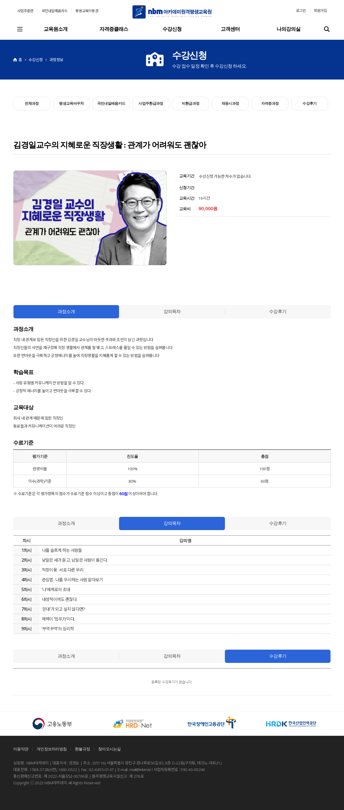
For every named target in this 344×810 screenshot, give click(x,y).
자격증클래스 (113, 29)
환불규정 (82, 749)
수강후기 (309, 103)
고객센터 (230, 29)
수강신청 (172, 29)
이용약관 (20, 749)
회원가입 (320, 10)
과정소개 (66, 311)
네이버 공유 (18, 275)
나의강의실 (288, 29)
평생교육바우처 (71, 103)
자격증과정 (270, 103)
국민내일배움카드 (54, 10)
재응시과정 (230, 103)
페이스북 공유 (40, 275)
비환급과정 (191, 103)
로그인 (301, 10)
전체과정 (32, 103)
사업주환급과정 (150, 103)
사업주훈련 (25, 10)
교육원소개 (55, 29)
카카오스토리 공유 (29, 275)
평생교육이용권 (86, 10)
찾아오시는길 (109, 749)
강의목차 (172, 311)
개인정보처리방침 (52, 749)
